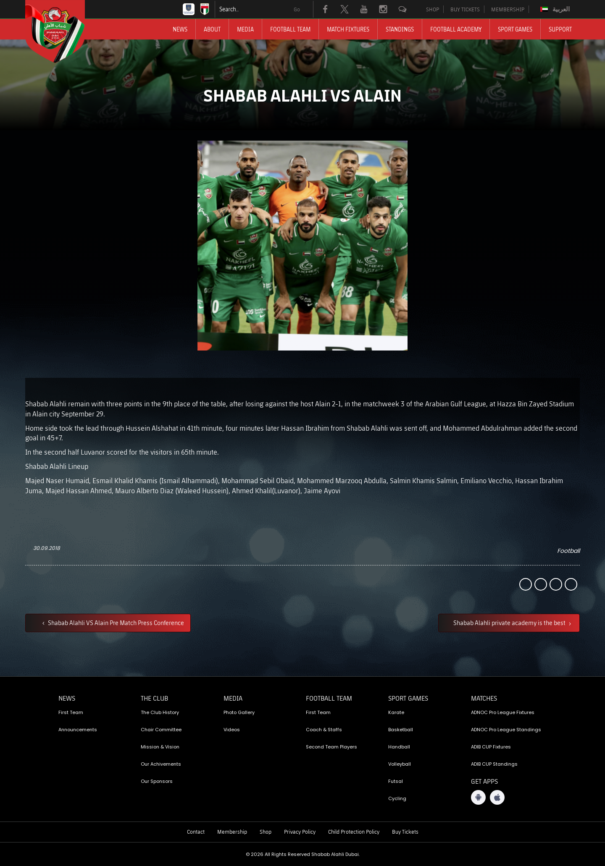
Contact (196, 831)
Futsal (395, 781)
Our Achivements (161, 764)
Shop (265, 831)
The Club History (160, 712)
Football (568, 551)
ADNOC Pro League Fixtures (502, 712)
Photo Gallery (239, 712)
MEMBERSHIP (507, 9)
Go (297, 9)
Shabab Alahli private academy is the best (510, 622)
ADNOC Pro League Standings (506, 729)
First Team (70, 712)
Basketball (400, 729)
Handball (399, 746)
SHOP (432, 9)
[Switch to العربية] (556, 9)
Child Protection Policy (353, 831)
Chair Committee (161, 729)
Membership (232, 831)
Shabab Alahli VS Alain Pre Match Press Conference (115, 622)
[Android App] (478, 797)
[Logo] (62, 31)
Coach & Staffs (324, 729)
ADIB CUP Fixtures (491, 746)
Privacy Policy (300, 831)
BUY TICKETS (465, 9)
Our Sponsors (157, 781)
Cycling (397, 798)
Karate (396, 712)
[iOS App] (497, 797)
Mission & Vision (160, 746)
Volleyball (399, 764)
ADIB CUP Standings (494, 764)
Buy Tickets (405, 831)
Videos (232, 729)
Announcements (77, 729)
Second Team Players (331, 746)
